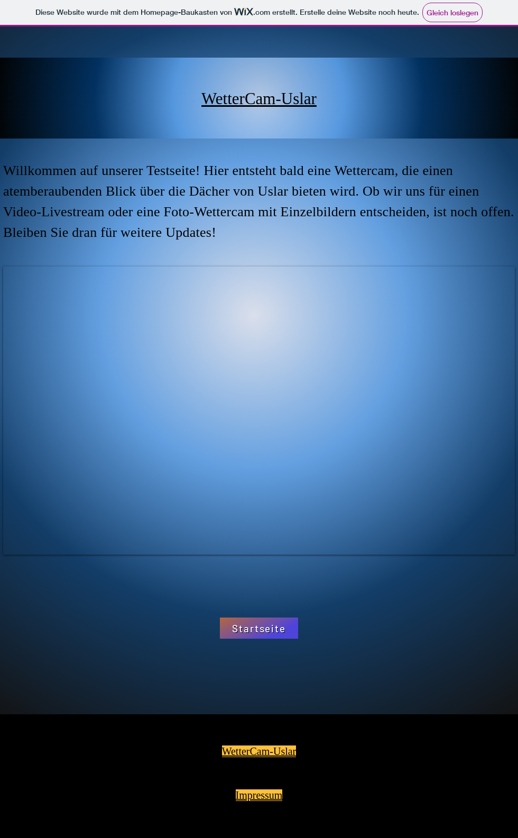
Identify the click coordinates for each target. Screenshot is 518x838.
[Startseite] (259, 628)
